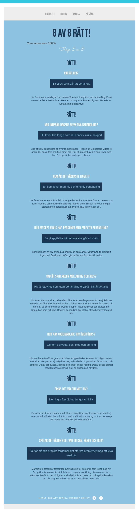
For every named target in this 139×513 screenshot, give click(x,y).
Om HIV (63, 13)
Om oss (76, 13)
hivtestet (50, 13)
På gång (90, 13)
